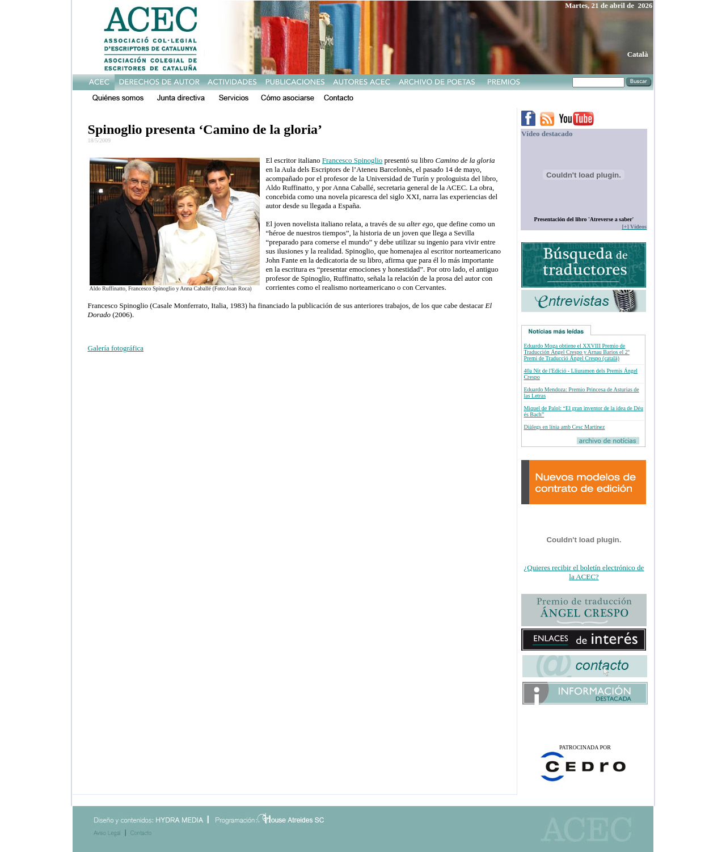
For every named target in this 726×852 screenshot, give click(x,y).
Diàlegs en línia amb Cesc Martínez (564, 427)
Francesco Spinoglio (352, 160)
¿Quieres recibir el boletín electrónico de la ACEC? (584, 572)
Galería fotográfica (116, 348)
